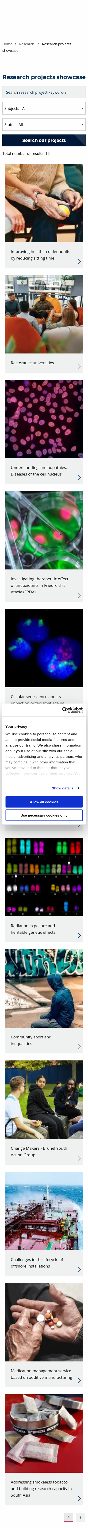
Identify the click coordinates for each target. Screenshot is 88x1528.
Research (26, 43)
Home (7, 43)
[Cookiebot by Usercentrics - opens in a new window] (63, 710)
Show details (63, 788)
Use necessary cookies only (43, 815)
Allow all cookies (44, 802)
